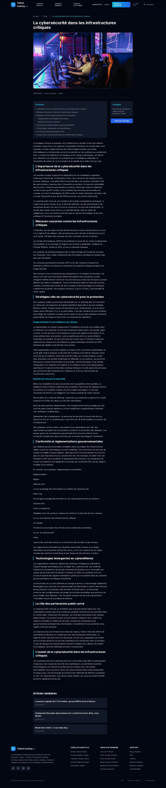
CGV (122, 780)
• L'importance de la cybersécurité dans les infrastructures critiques (61, 109)
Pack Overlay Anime (108, 759)
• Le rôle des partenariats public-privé (49, 131)
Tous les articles (121, 121)
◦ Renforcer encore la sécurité (48, 122)
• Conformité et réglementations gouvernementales (54, 125)
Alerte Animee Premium (109, 762)
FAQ (131, 755)
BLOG (108, 4)
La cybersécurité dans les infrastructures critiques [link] (71, 16)
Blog (45, 16)
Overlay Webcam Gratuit (79, 762)
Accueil (36, 16)
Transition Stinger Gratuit (79, 759)
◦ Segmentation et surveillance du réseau (52, 119)
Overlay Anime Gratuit (78, 752)
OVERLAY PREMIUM (62, 4)
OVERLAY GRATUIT (44, 4)
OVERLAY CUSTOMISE (77, 4)
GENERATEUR (97, 4)
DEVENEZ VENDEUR (117, 4)
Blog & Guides (135, 752)
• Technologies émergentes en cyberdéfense (53, 128)
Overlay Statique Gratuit (79, 755)
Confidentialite (135, 769)
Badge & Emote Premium (109, 766)
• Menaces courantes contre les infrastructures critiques (56, 112)
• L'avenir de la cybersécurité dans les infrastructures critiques (59, 135)
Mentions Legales (136, 766)
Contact (133, 759)
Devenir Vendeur (136, 762)
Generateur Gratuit (77, 766)
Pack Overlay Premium (108, 755)
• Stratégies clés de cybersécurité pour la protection (55, 115)
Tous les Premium (107, 752)
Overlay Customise (107, 769)
